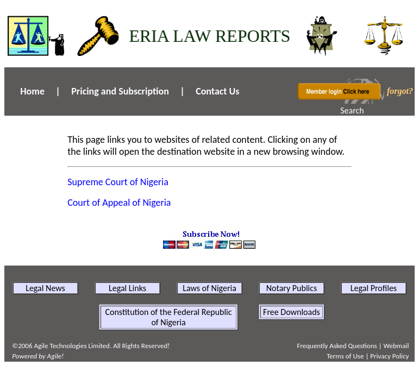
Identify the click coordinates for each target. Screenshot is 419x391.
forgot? (400, 91)
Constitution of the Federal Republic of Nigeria (168, 317)
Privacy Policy (389, 356)
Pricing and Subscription (120, 91)
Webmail (396, 346)
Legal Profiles (374, 288)
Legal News (45, 288)
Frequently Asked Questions (337, 346)
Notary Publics (291, 288)
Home (32, 91)
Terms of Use (345, 356)
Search (352, 110)
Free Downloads (291, 312)
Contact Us (217, 91)
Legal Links (127, 288)
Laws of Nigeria (209, 288)
